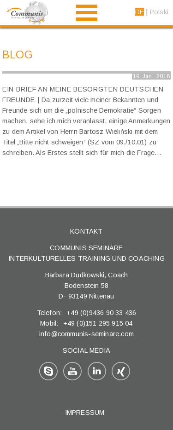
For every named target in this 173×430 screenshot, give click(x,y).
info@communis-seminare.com (86, 334)
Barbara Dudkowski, (76, 275)
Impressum (85, 412)
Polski (159, 12)
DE (139, 12)
